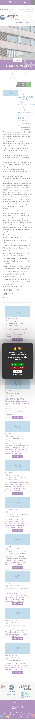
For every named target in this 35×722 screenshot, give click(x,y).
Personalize (17, 371)
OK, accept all (17, 364)
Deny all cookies (17, 368)
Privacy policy (17, 374)
